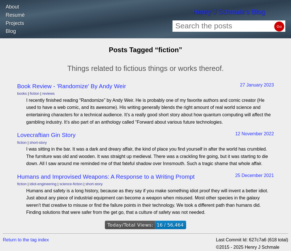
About (12, 7)
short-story (38, 142)
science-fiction (70, 184)
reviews (48, 93)
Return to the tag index (26, 239)
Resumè (15, 15)
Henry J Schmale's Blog (229, 12)
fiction (34, 93)
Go (279, 26)
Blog (11, 31)
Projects (15, 23)
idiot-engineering (43, 184)
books (22, 93)
